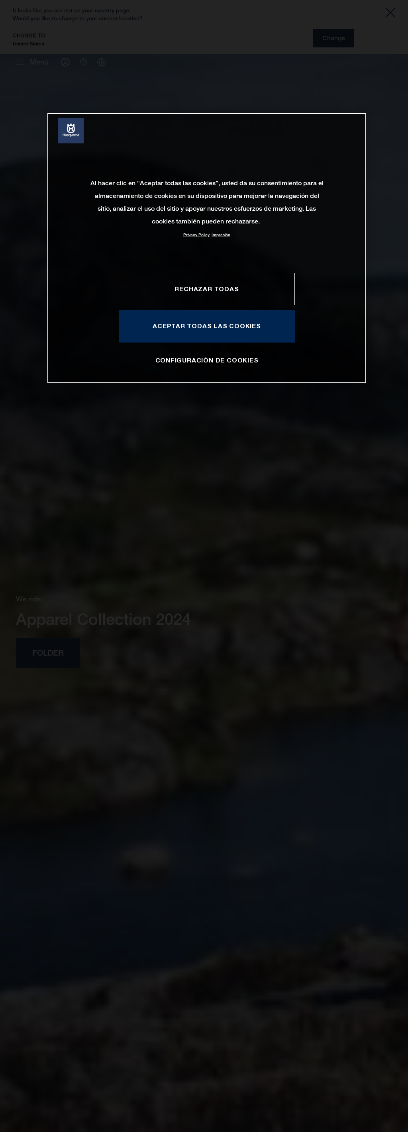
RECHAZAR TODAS (207, 288)
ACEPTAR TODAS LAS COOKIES (207, 325)
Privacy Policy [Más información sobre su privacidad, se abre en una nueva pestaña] (196, 234)
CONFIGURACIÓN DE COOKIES (207, 360)
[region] (206, 248)
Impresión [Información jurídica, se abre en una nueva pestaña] (221, 234)
